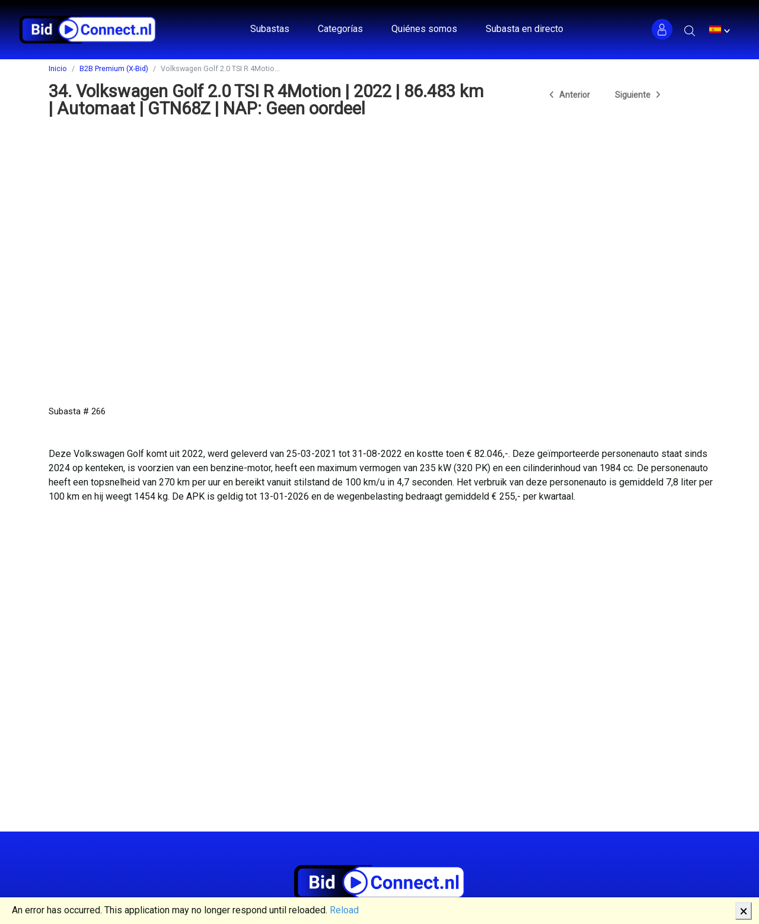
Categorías (340, 28)
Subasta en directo (524, 28)
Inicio (58, 68)
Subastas (269, 28)
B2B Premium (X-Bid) (113, 68)
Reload (344, 910)
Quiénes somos (424, 28)
